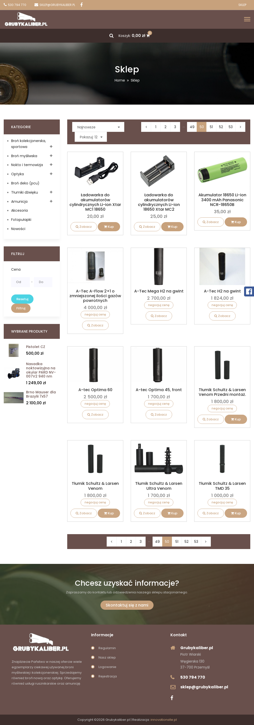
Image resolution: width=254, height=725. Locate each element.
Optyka (17, 174)
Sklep (242, 5)
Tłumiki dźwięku (24, 192)
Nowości (18, 228)
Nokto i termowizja (27, 164)
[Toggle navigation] (247, 19)
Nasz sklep (107, 657)
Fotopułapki (21, 219)
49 (192, 126)
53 (231, 126)
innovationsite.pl (164, 719)
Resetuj (22, 299)
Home (120, 80)
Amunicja (19, 201)
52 (221, 126)
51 (211, 126)
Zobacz (84, 226)
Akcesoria (19, 210)
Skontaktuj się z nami (127, 605)
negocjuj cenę (95, 314)
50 (202, 126)
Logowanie (107, 667)
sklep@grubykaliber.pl (204, 687)
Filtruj (20, 308)
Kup (109, 226)
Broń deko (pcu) (25, 183)
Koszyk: (134, 35)
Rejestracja (107, 676)
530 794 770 (192, 677)
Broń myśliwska (24, 155)
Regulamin (107, 648)
